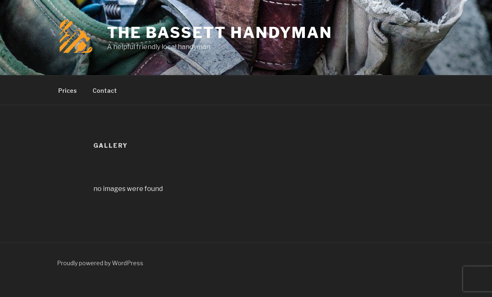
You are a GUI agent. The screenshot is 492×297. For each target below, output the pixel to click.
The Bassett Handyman (220, 33)
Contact (105, 90)
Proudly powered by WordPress (100, 262)
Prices (67, 90)
